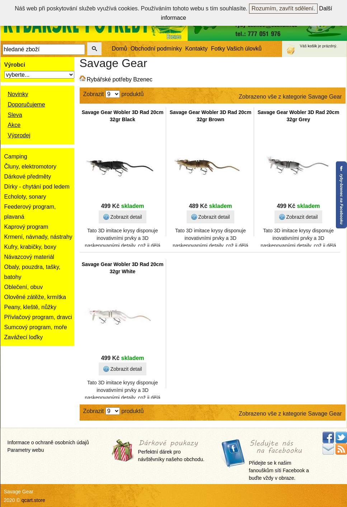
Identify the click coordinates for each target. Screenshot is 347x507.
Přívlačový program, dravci (38, 317)
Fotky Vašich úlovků (236, 49)
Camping (15, 156)
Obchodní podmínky (156, 49)
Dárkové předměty (27, 177)
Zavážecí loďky (23, 337)
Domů (119, 49)
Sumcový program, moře (35, 327)
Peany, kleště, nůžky (30, 307)
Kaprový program (26, 227)
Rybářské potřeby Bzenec (120, 79)
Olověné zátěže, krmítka (35, 297)
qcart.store (33, 500)
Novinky (18, 94)
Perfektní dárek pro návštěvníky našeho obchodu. (171, 451)
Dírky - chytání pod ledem (37, 187)
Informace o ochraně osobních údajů (48, 442)
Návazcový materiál (29, 257)
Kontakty (196, 49)
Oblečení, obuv (23, 287)
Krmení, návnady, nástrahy (38, 237)
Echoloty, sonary (25, 197)
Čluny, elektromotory (30, 167)
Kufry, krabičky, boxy (30, 247)
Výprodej (19, 135)
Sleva (15, 115)
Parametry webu (26, 450)
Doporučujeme (26, 104)
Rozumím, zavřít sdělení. (283, 8)
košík (312, 46)
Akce (14, 125)
